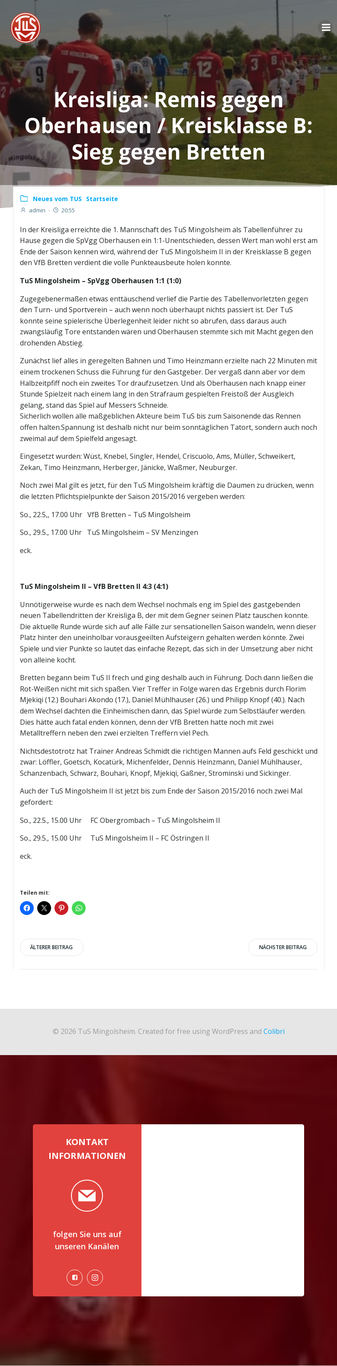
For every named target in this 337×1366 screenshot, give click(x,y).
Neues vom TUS (57, 199)
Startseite (102, 199)
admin (32, 210)
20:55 (63, 210)
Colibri (274, 1031)
